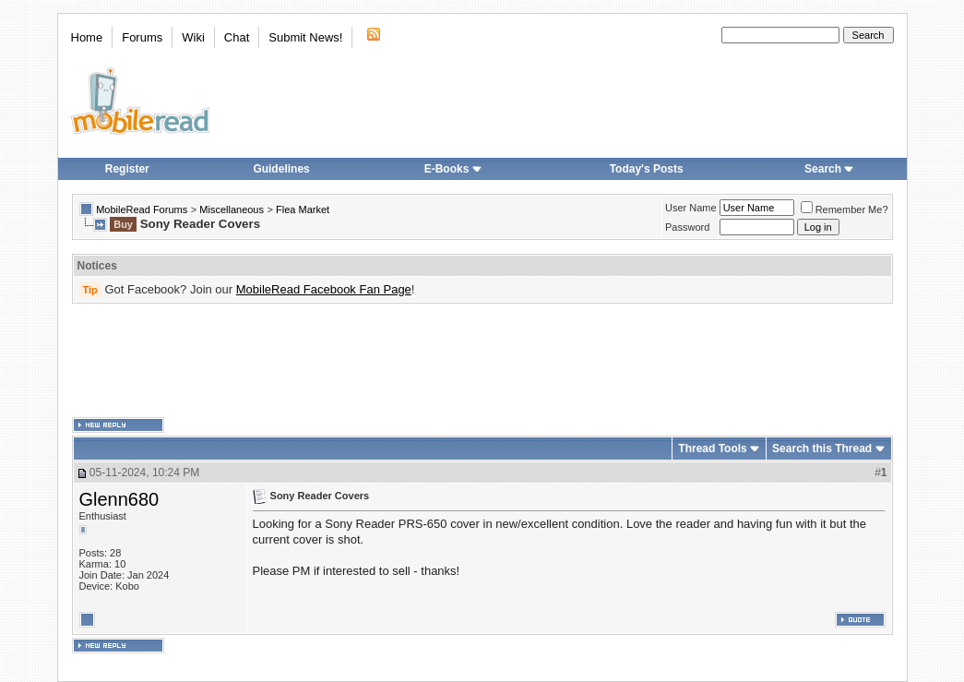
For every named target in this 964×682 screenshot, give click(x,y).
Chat (236, 37)
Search (829, 168)
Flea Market (302, 209)
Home (87, 37)
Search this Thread (822, 448)
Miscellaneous (231, 209)
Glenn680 (119, 499)
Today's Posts (647, 168)
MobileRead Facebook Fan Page (323, 289)
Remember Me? (844, 209)
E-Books (453, 168)
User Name (691, 207)
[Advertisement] (482, 360)
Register (127, 168)
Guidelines (281, 168)
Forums (142, 37)
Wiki (193, 37)
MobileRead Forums (141, 209)
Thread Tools (712, 448)
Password (687, 227)
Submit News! (305, 37)
